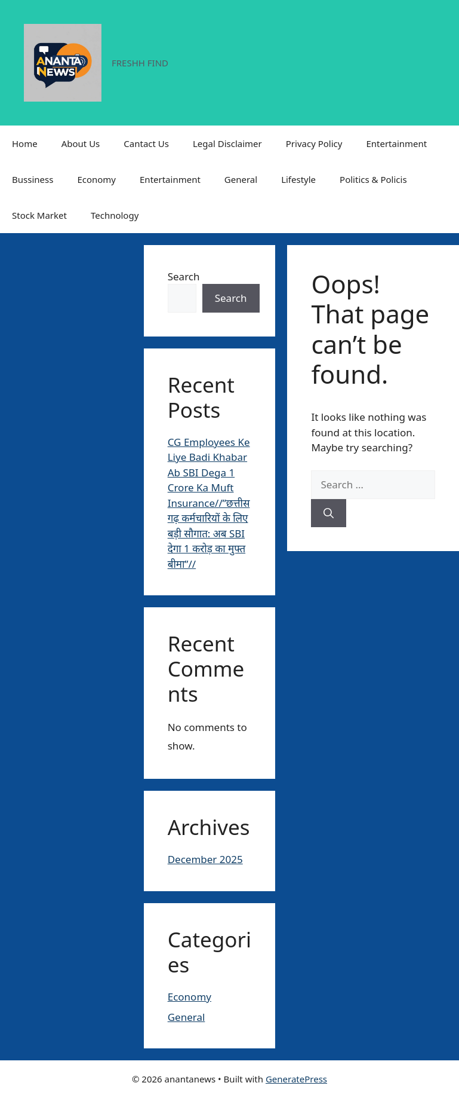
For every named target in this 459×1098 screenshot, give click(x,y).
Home (25, 143)
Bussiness (32, 179)
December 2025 (205, 859)
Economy (96, 179)
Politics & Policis (373, 179)
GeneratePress (296, 1079)
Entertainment (396, 143)
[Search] (328, 513)
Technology (114, 215)
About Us (80, 143)
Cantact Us (146, 143)
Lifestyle (298, 179)
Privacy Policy (314, 143)
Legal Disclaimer (227, 143)
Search (184, 276)
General (240, 179)
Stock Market (39, 215)
